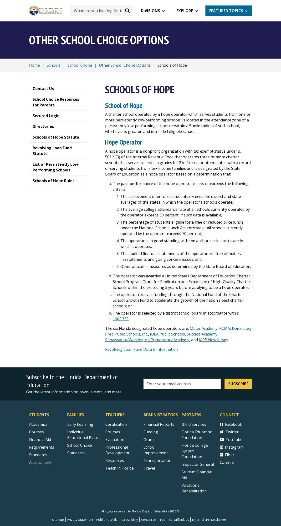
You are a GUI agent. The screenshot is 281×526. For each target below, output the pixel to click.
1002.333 (120, 318)
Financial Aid (40, 439)
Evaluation (114, 439)
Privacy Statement (80, 519)
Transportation (157, 460)
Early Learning (80, 424)
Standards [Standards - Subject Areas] (38, 454)
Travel (149, 468)
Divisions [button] (150, 10)
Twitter (229, 432)
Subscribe (238, 383)
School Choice (79, 65)
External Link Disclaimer (209, 519)
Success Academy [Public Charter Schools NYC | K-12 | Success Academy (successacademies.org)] (202, 334)
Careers (227, 462)
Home (34, 65)
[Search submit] (127, 11)
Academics (38, 424)
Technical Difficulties (174, 519)
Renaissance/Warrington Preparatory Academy (147, 339)
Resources (114, 460)
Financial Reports (158, 424)
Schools (54, 65)
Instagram (232, 447)
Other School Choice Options (125, 65)
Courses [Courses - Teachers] (112, 432)
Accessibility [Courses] (129, 519)
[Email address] (182, 384)
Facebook (231, 424)
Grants (149, 439)
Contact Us (149, 519)
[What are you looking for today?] (101, 10)
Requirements (41, 447)
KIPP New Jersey (213, 339)
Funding (150, 432)
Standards (76, 453)
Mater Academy (203, 328)
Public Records (107, 519)
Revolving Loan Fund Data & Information (141, 349)
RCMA (224, 328)
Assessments (40, 462)
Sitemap (58, 519)
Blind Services (194, 424)
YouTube (231, 439)
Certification (116, 424)
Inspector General (198, 464)
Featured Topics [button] (226, 10)
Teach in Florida (119, 468)
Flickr (227, 454)
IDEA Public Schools (167, 334)
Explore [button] (184, 10)
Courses (36, 432)
